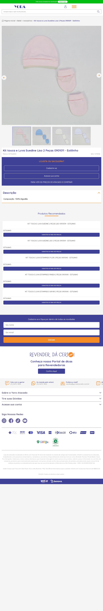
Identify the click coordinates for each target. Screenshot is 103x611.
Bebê (19, 21)
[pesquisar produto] (98, 11)
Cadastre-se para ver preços (51, 260)
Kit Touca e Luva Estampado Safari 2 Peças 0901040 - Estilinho (51, 419)
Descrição (9, 192)
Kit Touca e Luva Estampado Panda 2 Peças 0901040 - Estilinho (51, 376)
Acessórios (27, 21)
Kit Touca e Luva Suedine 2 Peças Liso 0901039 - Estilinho (52, 249)
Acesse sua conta (51, 176)
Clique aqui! (62, 2)
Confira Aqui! (51, 498)
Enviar (51, 467)
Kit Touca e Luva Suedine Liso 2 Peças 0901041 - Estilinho (51, 292)
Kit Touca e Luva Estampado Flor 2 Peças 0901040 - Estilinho (51, 334)
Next (99, 75)
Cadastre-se (51, 168)
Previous (4, 77)
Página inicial (9, 21)
